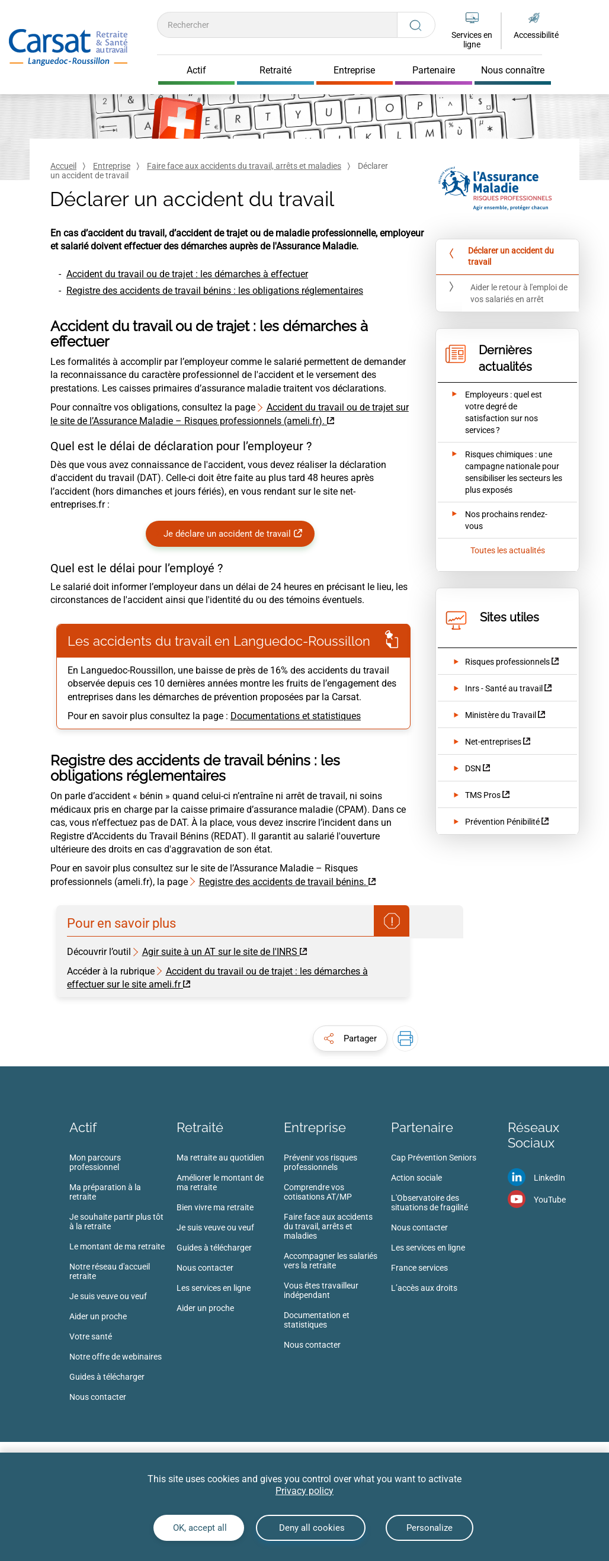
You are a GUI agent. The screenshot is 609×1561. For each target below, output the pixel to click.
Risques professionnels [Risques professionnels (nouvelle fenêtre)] (507, 661)
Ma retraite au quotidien (220, 1157)
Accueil (63, 166)
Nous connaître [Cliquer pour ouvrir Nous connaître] (512, 70)
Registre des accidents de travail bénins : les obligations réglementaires (214, 290)
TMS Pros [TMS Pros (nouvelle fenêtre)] (483, 795)
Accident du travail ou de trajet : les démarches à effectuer (187, 274)
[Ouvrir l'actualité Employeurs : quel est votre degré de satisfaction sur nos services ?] (499, 412)
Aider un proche (98, 1316)
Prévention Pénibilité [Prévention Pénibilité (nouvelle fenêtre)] (502, 821)
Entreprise (111, 166)
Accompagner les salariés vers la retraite (330, 1260)
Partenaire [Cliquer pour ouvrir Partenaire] (433, 70)
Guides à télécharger (107, 1376)
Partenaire (422, 1127)
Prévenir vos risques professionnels (320, 1162)
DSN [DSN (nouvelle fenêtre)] (473, 768)
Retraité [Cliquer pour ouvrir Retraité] (275, 70)
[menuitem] (123, 1281)
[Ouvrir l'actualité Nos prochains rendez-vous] (499, 520)
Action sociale (416, 1177)
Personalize (429, 1527)
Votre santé (90, 1336)
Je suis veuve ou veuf (108, 1296)
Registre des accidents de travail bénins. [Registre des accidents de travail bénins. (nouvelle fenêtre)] (282, 881)
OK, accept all (199, 1527)
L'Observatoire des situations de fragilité (429, 1202)
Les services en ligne (214, 1288)
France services (419, 1267)
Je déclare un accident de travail (227, 533)
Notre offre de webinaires (115, 1356)
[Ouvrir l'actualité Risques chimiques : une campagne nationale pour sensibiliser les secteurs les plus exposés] (499, 472)
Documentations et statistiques (295, 716)
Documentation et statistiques (317, 1319)
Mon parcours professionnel (95, 1162)
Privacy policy (304, 1490)
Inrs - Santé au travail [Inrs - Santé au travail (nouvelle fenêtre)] (504, 688)
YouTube (550, 1199)
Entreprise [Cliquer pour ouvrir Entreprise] (354, 70)
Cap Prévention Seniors (433, 1157)
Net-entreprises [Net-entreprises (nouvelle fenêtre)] (493, 741)
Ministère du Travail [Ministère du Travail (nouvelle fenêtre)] (500, 715)
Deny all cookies (311, 1527)
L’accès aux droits (424, 1288)
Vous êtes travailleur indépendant (321, 1290)
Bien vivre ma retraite (215, 1207)
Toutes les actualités (507, 550)
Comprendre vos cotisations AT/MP (318, 1191)
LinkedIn (549, 1177)
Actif (83, 1127)
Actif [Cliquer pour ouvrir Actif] (196, 70)
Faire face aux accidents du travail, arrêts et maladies (244, 166)
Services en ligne (471, 39)
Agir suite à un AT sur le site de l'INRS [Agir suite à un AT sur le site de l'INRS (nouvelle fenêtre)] (219, 951)
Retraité (200, 1127)
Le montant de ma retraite (117, 1246)
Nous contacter (97, 1397)
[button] (350, 1038)
